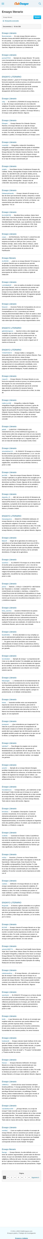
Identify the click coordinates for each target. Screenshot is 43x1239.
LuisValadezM (6, 285)
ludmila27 (5, 746)
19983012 (5, 1084)
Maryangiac (6, 681)
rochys (4, 857)
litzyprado (5, 905)
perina (4, 587)
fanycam (5, 307)
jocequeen (5, 724)
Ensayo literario (9, 258)
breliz (4, 1019)
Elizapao (5, 123)
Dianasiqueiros (7, 519)
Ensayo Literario (9, 33)
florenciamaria (6, 36)
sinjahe (4, 169)
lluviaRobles (6, 635)
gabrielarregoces (7, 331)
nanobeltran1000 (7, 1109)
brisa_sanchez (7, 611)
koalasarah (5, 1041)
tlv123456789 (6, 215)
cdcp (3, 101)
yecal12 (4, 768)
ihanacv (4, 1063)
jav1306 (4, 475)
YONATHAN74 (7, 353)
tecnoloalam (6, 659)
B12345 (4, 927)
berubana (5, 811)
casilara (4, 884)
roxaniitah (5, 145)
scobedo (5, 836)
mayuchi (5, 379)
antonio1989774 (7, 949)
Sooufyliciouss (7, 790)
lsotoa (4, 702)
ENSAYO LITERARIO (11, 77)
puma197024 (6, 58)
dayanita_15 (6, 497)
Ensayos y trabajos (21, 1238)
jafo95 (4, 429)
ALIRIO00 (5, 261)
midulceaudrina (7, 973)
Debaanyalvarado (8, 193)
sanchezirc (5, 995)
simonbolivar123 (7, 451)
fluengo (4, 1152)
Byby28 (4, 541)
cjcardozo (5, 562)
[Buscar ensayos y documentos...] (17, 17)
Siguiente (35, 1177)
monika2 (5, 1130)
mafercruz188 (6, 403)
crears (4, 237)
